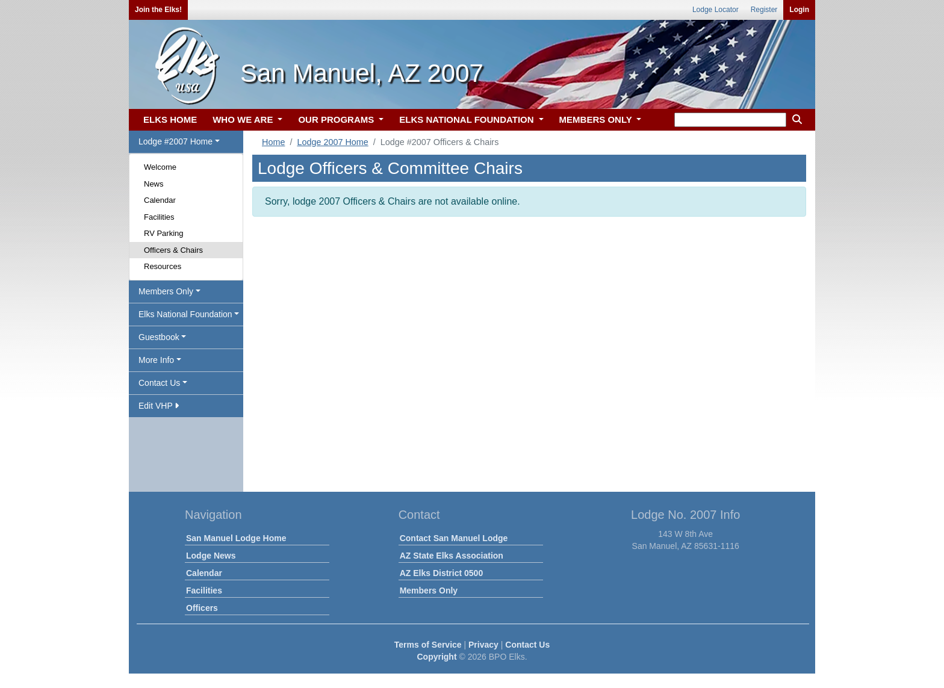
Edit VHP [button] (158, 406)
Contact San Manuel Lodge (454, 538)
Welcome (160, 167)
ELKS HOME (170, 119)
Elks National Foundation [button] (185, 314)
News (154, 183)
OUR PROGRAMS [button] (337, 119)
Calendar (160, 200)
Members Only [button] (165, 291)
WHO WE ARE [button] (244, 119)
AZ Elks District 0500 (441, 573)
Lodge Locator (715, 9)
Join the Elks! (158, 9)
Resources (162, 266)
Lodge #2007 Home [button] (175, 141)
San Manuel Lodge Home (236, 538)
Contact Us (527, 644)
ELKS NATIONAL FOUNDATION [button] (467, 119)
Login (799, 9)
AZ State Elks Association (451, 555)
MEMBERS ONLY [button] (597, 119)
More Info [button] (156, 360)
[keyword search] (730, 120)
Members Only (429, 590)
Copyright (436, 657)
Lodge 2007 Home (332, 142)
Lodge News (210, 555)
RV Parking (164, 233)
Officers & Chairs (173, 250)
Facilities (159, 217)
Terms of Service (428, 644)
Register (764, 9)
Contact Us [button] (159, 383)
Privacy (483, 644)
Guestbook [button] (158, 337)
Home (273, 142)
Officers (202, 608)
